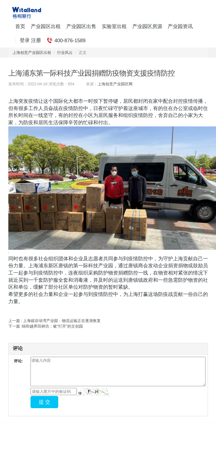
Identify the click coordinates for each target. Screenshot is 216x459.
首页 (20, 26)
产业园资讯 (180, 26)
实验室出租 (114, 26)
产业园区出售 (81, 26)
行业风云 (65, 52)
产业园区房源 (147, 26)
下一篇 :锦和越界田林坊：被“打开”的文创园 (45, 326)
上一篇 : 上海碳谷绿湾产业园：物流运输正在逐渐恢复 (54, 320)
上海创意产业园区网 (115, 84)
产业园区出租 (46, 26)
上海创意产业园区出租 (31, 52)
